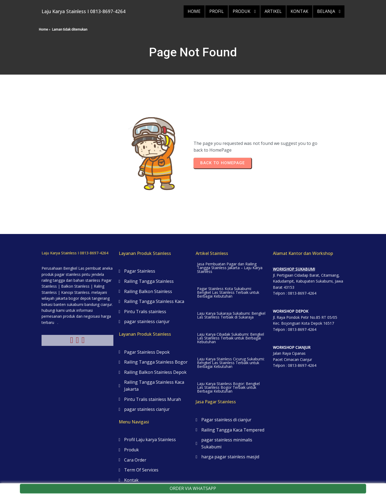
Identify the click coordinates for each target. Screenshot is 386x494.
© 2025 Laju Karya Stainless (193, 475)
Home (43, 24)
